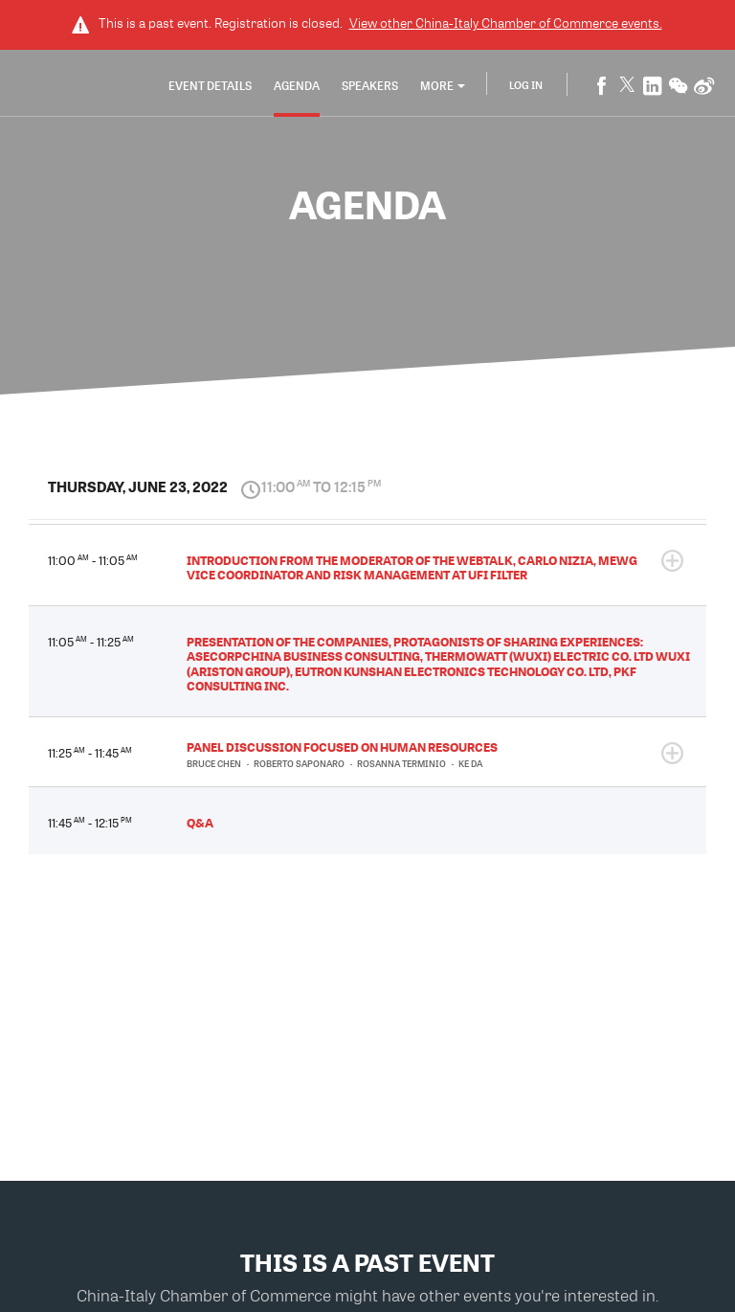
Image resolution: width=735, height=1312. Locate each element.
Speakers (370, 85)
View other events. (505, 23)
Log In (526, 85)
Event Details (210, 85)
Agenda (297, 85)
